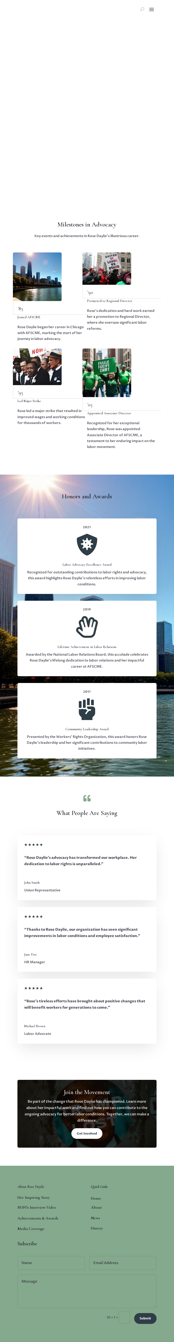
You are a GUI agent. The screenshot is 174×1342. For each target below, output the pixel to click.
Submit (145, 1318)
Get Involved (87, 1133)
